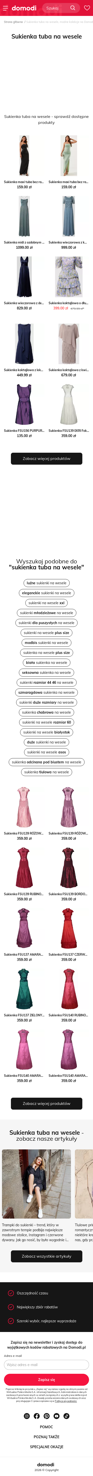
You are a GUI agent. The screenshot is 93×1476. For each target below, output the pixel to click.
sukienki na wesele (46, 583)
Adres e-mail (13, 1356)
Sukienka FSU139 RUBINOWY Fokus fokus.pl (35, 894)
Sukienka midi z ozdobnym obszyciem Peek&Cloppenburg (44, 242)
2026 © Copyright (46, 1470)
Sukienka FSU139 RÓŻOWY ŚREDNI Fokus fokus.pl (40, 833)
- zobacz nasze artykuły (46, 1135)
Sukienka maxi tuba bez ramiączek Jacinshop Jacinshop (42, 182)
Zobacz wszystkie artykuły (46, 1256)
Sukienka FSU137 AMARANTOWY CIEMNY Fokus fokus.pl (44, 954)
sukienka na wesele (46, 652)
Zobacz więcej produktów (46, 458)
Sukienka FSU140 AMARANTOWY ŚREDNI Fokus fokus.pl (44, 1076)
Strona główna (13, 22)
